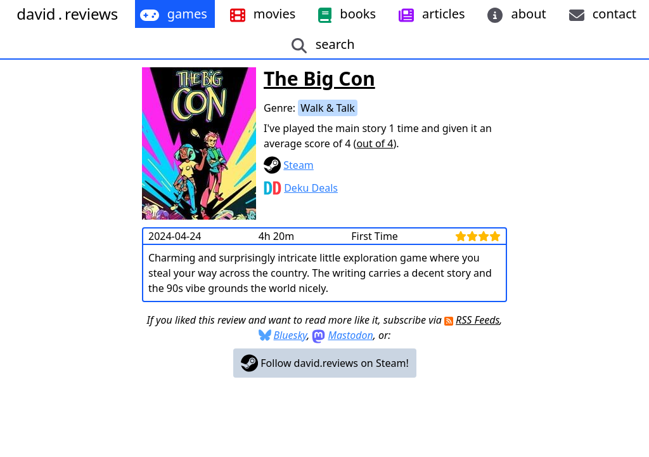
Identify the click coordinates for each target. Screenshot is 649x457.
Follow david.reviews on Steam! (325, 363)
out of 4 (374, 143)
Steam (298, 165)
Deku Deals (311, 188)
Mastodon (350, 335)
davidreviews (67, 13)
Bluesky (290, 335)
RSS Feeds (477, 320)
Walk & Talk (327, 108)
